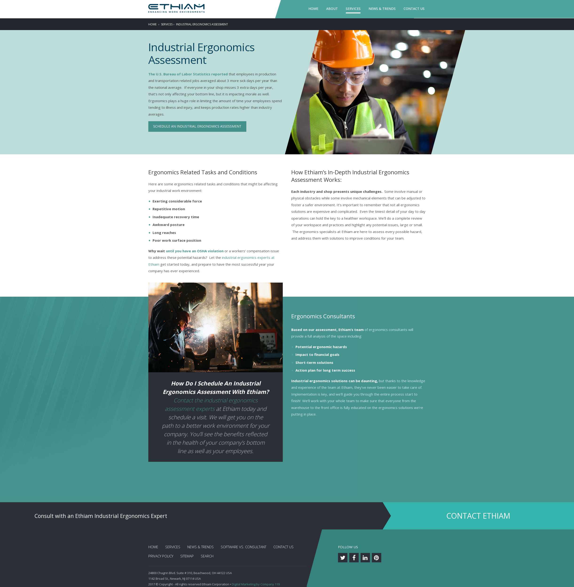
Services (353, 8)
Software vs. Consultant (243, 546)
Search (207, 556)
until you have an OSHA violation (195, 251)
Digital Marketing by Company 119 (256, 584)
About (332, 8)
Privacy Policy (160, 556)
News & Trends (382, 8)
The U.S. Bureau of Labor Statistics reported (188, 74)
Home (313, 8)
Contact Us (414, 8)
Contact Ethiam (478, 516)
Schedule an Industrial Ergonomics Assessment (197, 126)
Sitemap (187, 556)
